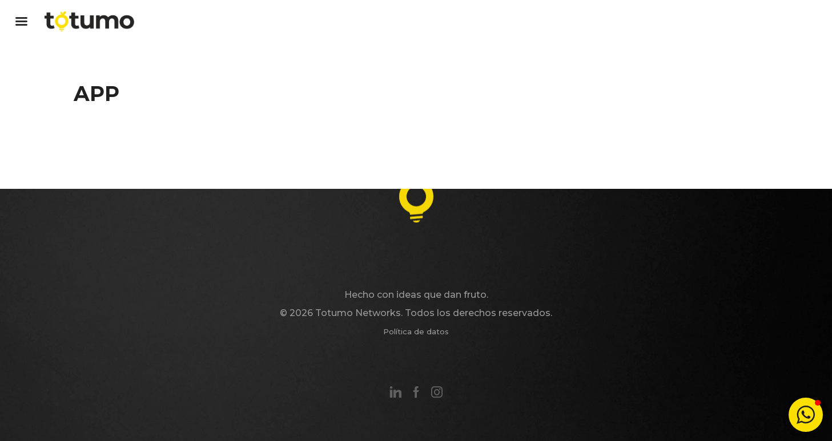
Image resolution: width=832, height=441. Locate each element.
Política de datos (416, 331)
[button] (806, 415)
